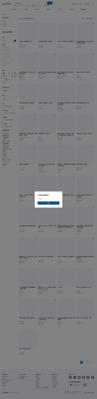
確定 (48, 203)
